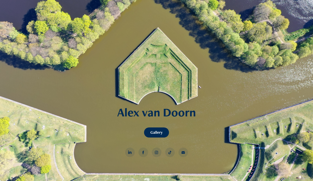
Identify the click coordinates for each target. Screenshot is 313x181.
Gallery (156, 132)
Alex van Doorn (156, 112)
